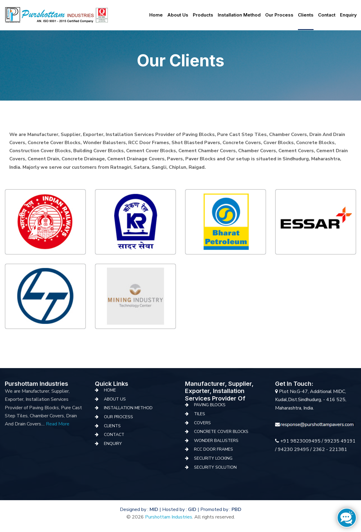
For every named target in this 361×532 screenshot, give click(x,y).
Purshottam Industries (168, 517)
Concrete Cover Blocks (221, 431)
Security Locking (213, 458)
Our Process (279, 15)
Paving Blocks (210, 405)
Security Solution (215, 467)
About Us (115, 399)
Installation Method (239, 15)
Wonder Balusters (216, 440)
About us (177, 15)
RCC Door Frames (213, 449)
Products (203, 15)
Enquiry (348, 15)
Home (156, 15)
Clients (306, 15)
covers (202, 423)
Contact (326, 15)
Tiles (199, 414)
